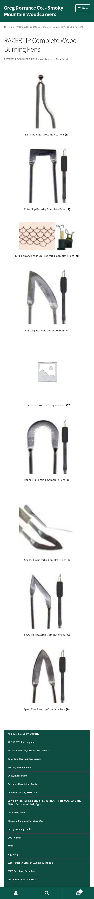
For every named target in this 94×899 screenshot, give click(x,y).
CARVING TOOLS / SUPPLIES (22, 792)
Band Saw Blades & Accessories (24, 758)
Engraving (13, 854)
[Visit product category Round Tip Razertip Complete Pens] (47, 449)
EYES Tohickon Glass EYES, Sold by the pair (30, 862)
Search (47, 893)
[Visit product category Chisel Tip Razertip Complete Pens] (47, 179)
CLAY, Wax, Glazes (17, 812)
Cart (73, 891)
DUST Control (15, 837)
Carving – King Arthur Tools (22, 784)
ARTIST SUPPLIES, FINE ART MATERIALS (28, 750)
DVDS (11, 846)
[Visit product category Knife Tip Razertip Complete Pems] (47, 300)
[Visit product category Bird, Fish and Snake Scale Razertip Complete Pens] (47, 239)
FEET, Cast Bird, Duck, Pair (21, 871)
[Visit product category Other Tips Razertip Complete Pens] (47, 375)
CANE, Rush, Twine (17, 775)
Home (11, 26)
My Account (15, 893)
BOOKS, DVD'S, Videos (19, 767)
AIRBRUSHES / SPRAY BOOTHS (23, 733)
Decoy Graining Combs (20, 829)
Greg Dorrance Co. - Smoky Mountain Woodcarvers (33, 11)
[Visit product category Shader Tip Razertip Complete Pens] (47, 527)
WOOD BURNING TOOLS (28, 26)
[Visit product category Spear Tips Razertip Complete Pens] (47, 679)
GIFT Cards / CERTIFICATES (22, 879)
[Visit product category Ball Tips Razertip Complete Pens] (47, 104)
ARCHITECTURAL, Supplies (22, 742)
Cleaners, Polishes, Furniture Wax (25, 820)
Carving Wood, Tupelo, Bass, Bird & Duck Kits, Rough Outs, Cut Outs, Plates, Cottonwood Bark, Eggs (44, 802)
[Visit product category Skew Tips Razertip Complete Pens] (47, 604)
